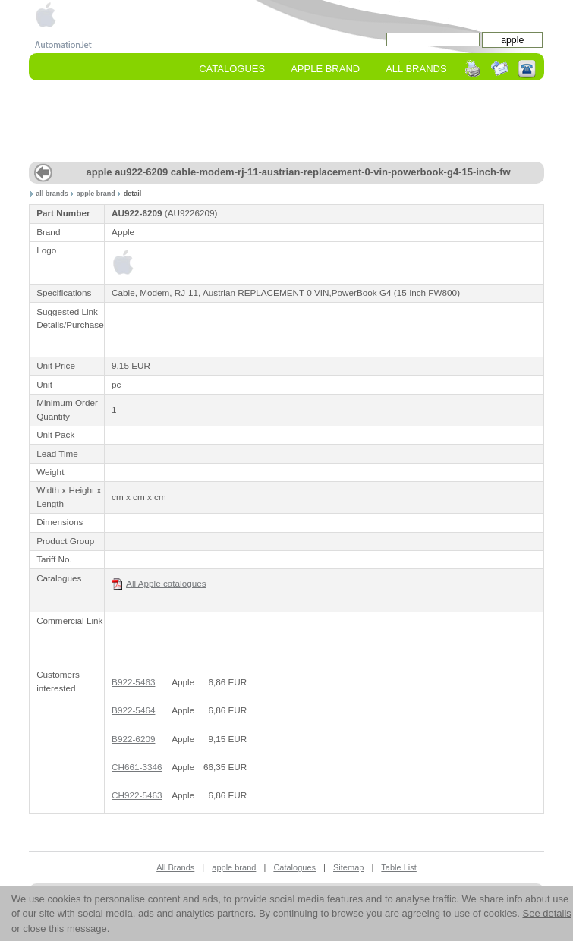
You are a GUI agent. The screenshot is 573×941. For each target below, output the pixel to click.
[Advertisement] (200, 328)
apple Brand (325, 68)
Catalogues (232, 68)
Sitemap (348, 867)
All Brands (416, 68)
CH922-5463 (137, 795)
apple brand (96, 193)
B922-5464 (133, 710)
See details (546, 913)
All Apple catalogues (159, 584)
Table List (398, 867)
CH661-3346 (137, 767)
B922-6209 (133, 739)
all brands (52, 193)
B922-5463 (133, 682)
